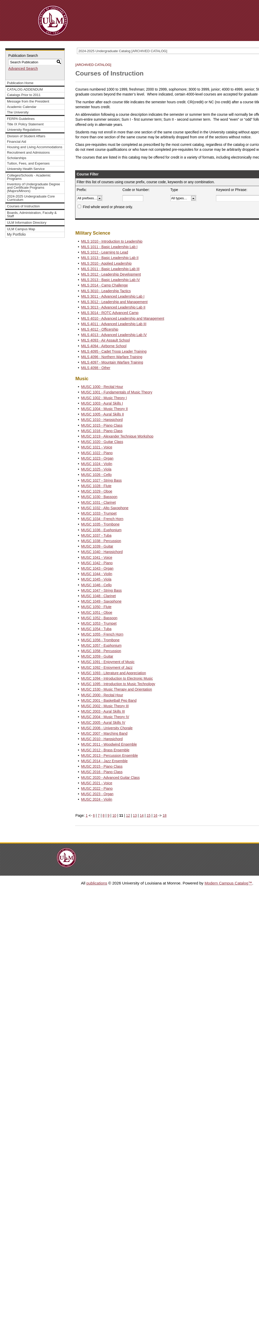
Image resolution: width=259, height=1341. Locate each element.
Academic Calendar (22, 107)
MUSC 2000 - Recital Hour (102, 695)
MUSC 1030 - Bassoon (99, 497)
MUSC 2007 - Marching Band (104, 734)
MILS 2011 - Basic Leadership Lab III (110, 269)
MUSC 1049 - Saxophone (101, 601)
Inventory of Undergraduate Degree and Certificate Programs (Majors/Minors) (33, 187)
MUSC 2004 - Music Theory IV (105, 717)
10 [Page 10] (114, 816)
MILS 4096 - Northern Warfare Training (111, 357)
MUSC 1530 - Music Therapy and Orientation (116, 689)
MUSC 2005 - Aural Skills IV (103, 723)
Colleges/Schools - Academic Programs (29, 177)
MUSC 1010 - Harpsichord (102, 420)
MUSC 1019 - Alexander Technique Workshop (117, 436)
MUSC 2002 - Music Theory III (105, 706)
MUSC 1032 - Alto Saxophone (104, 508)
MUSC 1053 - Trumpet (99, 623)
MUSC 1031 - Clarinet (98, 503)
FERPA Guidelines (21, 119)
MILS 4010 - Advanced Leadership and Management (122, 319)
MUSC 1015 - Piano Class (102, 425)
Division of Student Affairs (26, 136)
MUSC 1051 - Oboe (96, 613)
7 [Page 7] (99, 816)
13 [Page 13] (135, 816)
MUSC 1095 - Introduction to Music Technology (118, 684)
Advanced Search (23, 68)
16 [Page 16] (155, 816)
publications (97, 883)
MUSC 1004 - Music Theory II (104, 409)
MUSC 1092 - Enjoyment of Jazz (107, 668)
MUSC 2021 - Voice (96, 783)
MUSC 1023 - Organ (97, 458)
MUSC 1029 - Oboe (96, 491)
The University (17, 112)
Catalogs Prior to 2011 (24, 95)
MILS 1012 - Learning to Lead (104, 252)
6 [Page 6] (94, 816)
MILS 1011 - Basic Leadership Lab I (109, 247)
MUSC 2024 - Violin (96, 799)
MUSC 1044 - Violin (96, 574)
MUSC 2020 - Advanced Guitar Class (110, 778)
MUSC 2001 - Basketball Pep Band (108, 701)
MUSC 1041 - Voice (96, 558)
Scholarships (16, 158)
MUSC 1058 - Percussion (101, 651)
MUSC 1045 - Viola (96, 579)
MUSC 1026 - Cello (96, 475)
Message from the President (28, 101)
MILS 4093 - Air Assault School (105, 340)
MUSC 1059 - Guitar (97, 656)
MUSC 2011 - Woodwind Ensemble (109, 744)
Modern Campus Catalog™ (228, 883)
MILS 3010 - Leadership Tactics (106, 291)
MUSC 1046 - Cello (96, 585)
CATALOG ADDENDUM (25, 89)
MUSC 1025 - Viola (96, 469)
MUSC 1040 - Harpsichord (102, 552)
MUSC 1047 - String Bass (101, 591)
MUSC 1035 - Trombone (100, 524)
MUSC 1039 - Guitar (97, 546)
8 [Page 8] (104, 816)
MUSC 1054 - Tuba (96, 629)
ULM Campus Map (21, 229)
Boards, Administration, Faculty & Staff (32, 214)
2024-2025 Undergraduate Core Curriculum (31, 198)
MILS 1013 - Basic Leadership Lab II (110, 258)
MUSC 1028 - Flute (96, 486)
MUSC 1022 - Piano (97, 453)
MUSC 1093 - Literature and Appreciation (113, 673)
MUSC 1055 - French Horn (102, 634)
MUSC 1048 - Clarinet (98, 596)
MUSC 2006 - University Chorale (107, 728)
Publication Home (20, 83)
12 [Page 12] (128, 816)
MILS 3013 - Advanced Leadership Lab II (113, 307)
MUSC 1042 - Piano (97, 563)
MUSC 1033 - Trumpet (99, 513)
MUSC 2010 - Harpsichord (102, 739)
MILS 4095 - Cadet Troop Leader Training (114, 351)
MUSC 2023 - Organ (97, 794)
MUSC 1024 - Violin (96, 464)
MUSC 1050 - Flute (96, 607)
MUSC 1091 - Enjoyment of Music (107, 662)
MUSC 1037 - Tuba (96, 535)
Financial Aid (16, 142)
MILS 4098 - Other (95, 368)
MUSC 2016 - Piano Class (102, 772)
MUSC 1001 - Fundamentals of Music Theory (116, 392)
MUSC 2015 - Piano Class (102, 766)
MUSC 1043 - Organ (97, 568)
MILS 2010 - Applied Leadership (106, 264)
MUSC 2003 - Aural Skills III (103, 711)
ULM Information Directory (26, 222)
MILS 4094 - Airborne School (103, 346)
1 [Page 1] (87, 816)
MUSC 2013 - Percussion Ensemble (109, 756)
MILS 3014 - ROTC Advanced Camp (110, 313)
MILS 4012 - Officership (99, 329)
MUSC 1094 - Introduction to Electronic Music (117, 678)
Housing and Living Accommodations (34, 147)
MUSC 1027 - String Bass (101, 480)
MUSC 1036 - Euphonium (101, 530)
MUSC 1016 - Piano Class (102, 431)
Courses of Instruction (23, 206)
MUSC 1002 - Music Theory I (104, 398)
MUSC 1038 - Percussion (101, 541)
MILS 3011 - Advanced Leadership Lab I (113, 296)
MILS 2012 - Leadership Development (111, 274)
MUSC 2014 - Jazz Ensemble (104, 761)
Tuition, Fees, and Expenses (28, 163)
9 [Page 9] (108, 816)
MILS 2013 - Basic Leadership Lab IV (110, 280)
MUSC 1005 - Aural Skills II (102, 414)
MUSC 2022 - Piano (97, 789)
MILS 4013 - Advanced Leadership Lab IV (114, 335)
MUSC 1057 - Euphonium (101, 646)
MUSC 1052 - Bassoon (99, 618)
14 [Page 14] (141, 816)
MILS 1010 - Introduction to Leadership (111, 241)
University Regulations (24, 130)
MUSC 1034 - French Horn (102, 519)
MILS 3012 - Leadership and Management (114, 302)
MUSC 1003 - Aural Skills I (102, 403)
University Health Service (26, 169)
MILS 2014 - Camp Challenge (104, 285)
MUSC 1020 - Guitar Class (102, 442)
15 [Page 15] (148, 816)
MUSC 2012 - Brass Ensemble (105, 750)
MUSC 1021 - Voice (96, 447)
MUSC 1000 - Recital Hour (102, 387)
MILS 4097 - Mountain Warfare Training (112, 362)
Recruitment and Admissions (28, 152)
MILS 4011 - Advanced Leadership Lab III (113, 324)
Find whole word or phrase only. (108, 207)
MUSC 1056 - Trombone (100, 640)
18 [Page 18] (165, 816)
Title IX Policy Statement (25, 124)
